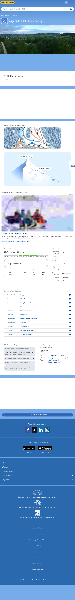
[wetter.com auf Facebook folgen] (28, 430)
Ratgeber (5, 480)
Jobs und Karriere (37, 528)
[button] (37, 463)
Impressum (37, 552)
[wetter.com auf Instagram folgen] (47, 430)
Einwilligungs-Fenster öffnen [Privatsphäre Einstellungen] (37, 540)
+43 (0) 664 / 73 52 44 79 (56, 356)
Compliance (37, 558)
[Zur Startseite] (8, 2)
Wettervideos (7, 475)
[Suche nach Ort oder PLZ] (37, 9)
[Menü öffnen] (71, 2)
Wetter (4, 463)
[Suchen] (70, 9)
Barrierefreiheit (37, 564)
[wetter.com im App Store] (45, 449)
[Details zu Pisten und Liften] (37, 169)
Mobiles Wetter (7, 471)
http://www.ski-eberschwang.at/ (53, 361)
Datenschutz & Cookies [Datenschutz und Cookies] (37, 534)
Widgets (5, 467)
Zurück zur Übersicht (10, 15)
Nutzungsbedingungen (37, 569)
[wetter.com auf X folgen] (34, 430)
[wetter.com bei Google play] (29, 449)
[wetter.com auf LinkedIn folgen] (40, 430)
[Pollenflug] (66, 2)
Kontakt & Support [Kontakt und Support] (37, 546)
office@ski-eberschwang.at (57, 358)
